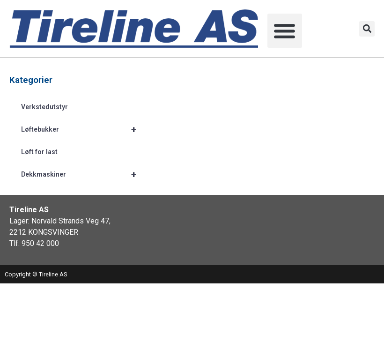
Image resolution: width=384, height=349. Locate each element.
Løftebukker (83, 129)
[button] (284, 31)
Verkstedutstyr (44, 107)
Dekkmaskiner (83, 174)
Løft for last (39, 152)
